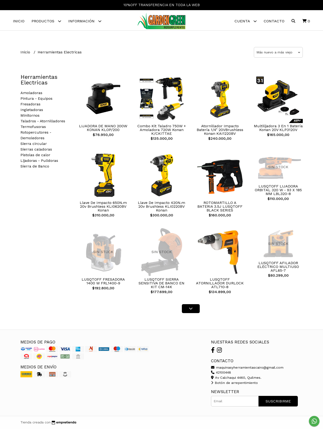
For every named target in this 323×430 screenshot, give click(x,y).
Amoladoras (31, 94)
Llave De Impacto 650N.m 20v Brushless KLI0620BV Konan (103, 208)
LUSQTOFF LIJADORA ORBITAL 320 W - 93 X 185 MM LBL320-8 (278, 191)
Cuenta (246, 21)
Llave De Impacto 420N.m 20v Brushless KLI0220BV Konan (161, 208)
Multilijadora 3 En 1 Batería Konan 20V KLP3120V (278, 129)
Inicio (18, 21)
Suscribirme (278, 402)
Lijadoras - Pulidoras (39, 161)
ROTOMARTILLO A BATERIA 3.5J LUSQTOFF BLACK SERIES (220, 208)
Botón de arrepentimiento (234, 384)
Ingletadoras (31, 111)
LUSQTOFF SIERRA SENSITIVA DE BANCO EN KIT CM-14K (161, 284)
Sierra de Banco (34, 167)
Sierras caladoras (36, 150)
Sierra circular (33, 145)
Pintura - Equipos (36, 99)
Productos (46, 21)
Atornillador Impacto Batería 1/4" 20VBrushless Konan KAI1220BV (220, 131)
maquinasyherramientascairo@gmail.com (247, 368)
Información (84, 21)
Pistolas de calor (35, 156)
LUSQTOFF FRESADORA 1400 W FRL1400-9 (103, 282)
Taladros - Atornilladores (42, 122)
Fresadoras (30, 105)
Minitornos (30, 116)
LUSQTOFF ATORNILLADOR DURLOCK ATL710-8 (220, 284)
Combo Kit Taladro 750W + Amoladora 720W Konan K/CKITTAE (161, 131)
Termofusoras (33, 128)
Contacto (274, 21)
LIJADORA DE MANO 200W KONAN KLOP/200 (103, 129)
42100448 (221, 373)
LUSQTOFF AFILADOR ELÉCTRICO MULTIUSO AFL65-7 (278, 268)
